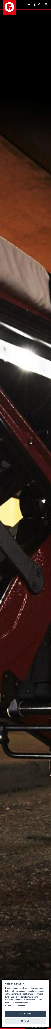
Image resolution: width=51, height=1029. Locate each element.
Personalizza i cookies (15, 1006)
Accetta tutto (25, 1014)
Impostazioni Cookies (36, 1027)
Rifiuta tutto (25, 1021)
